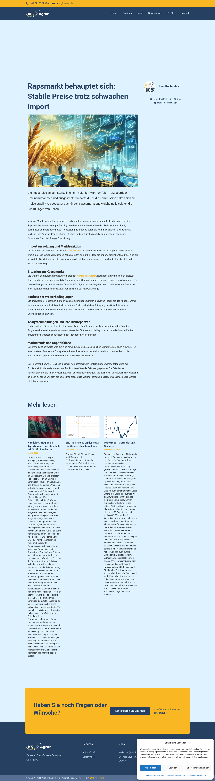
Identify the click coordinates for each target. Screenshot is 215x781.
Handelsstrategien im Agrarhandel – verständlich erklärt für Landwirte (44, 446)
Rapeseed (167, 103)
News (140, 13)
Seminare (127, 13)
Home (114, 13)
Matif (159, 103)
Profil (171, 13)
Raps (175, 103)
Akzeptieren (150, 767)
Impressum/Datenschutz (154, 775)
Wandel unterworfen (87, 276)
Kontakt (185, 13)
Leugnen (173, 767)
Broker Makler (155, 13)
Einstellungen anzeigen (198, 767)
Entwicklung (75, 251)
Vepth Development (96, 778)
